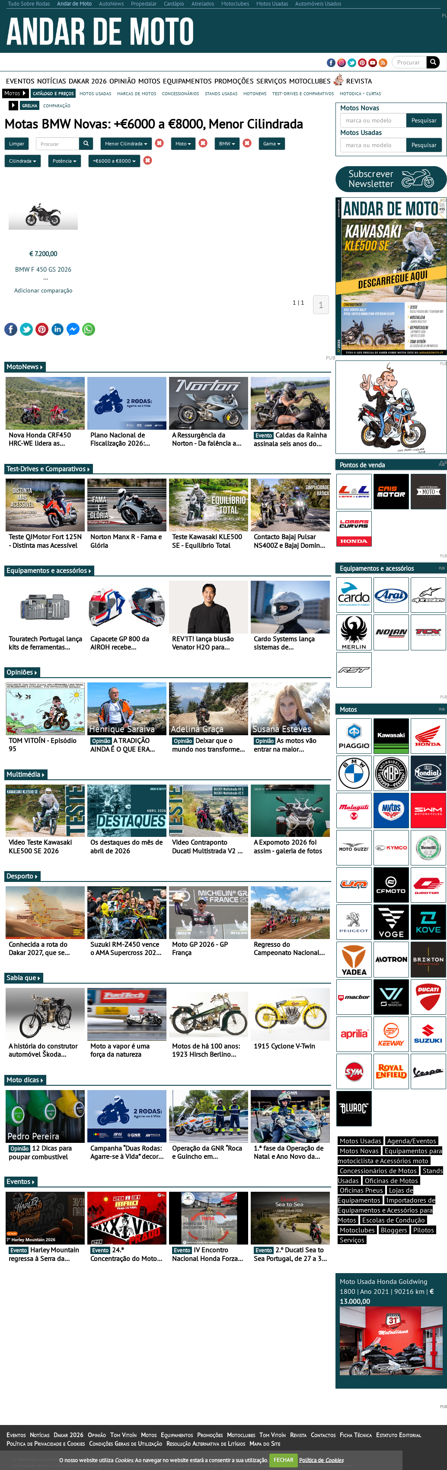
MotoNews (25, 366)
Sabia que (23, 977)
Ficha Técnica (356, 1435)
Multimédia (25, 774)
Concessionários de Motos (378, 1170)
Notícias (51, 81)
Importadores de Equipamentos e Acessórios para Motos (386, 1210)
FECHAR (284, 1460)
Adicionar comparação (43, 290)
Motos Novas (359, 1150)
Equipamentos (187, 81)
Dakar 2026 (88, 81)
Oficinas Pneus (361, 1190)
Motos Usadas (360, 1140)
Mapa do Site (264, 1443)
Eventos (20, 81)
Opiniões (22, 672)
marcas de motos (136, 93)
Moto (183, 143)
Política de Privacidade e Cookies (45, 1443)
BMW (227, 143)
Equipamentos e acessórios (49, 570)
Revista (359, 81)
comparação (56, 105)
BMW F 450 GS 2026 (43, 269)
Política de (321, 1460)
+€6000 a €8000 (114, 161)
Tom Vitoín (123, 1435)
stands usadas (221, 93)
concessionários (180, 93)
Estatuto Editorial (398, 1435)
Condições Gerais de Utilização (125, 1443)
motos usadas (95, 93)
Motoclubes (310, 81)
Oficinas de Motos (391, 1180)
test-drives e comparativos (303, 93)
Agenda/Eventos (411, 1140)
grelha (29, 105)
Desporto (22, 876)
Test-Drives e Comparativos (48, 468)
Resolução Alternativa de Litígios (205, 1443)
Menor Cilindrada (126, 143)
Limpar (16, 143)
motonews (254, 93)
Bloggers (394, 1230)
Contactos (323, 1435)
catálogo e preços (53, 93)
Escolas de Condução (393, 1220)
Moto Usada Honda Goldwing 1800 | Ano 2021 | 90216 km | (391, 1326)
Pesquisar (424, 120)
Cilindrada (22, 161)
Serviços (271, 81)
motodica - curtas (360, 93)
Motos (149, 81)
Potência (65, 161)
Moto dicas (25, 1079)
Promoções (234, 81)
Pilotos (423, 1230)
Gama (272, 143)
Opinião (122, 81)
